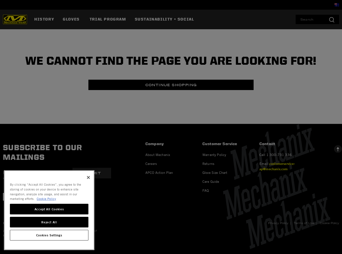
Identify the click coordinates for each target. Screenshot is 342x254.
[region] (49, 210)
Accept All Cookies (49, 209)
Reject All (49, 222)
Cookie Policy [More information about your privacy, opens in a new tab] (46, 199)
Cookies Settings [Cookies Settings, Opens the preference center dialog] (49, 235)
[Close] (88, 177)
